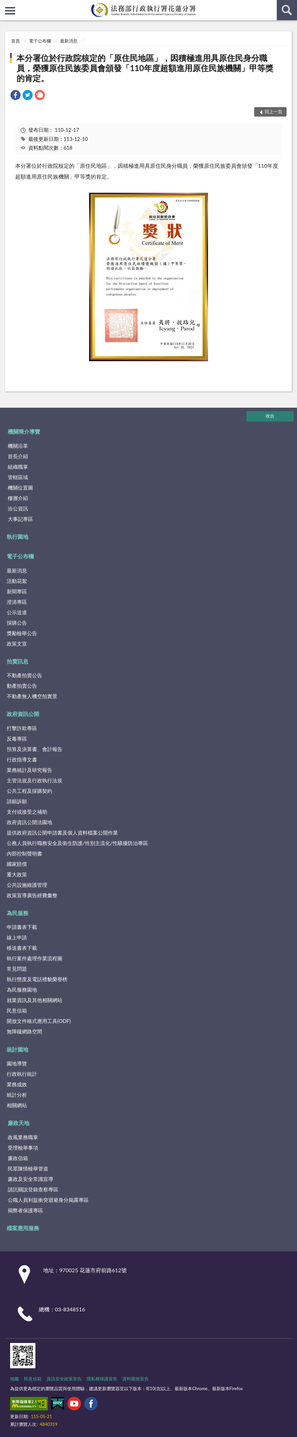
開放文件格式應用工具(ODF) (39, 1021)
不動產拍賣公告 (24, 675)
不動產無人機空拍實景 (32, 696)
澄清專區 (17, 602)
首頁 (15, 40)
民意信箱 (17, 1010)
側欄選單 (10, 10)
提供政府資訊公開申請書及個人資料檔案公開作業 (62, 833)
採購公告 (17, 623)
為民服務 (17, 913)
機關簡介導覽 (24, 431)
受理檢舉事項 (23, 1148)
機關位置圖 (20, 488)
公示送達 (17, 612)
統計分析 (17, 1095)
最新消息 (69, 40)
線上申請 (17, 937)
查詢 (287, 10)
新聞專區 (17, 591)
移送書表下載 (22, 948)
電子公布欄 (40, 40)
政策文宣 (17, 644)
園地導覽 (17, 1063)
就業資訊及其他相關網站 (34, 1000)
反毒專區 (17, 739)
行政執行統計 (22, 1074)
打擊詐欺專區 (22, 728)
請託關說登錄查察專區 (33, 1189)
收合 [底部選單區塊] (270, 415)
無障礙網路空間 (24, 1031)
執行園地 (17, 536)
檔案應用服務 (23, 1228)
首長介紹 (18, 456)
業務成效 (17, 1084)
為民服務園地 (22, 990)
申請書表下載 (22, 927)
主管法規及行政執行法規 (34, 780)
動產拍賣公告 (22, 686)
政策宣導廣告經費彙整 (32, 895)
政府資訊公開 (23, 714)
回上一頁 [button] (273, 111)
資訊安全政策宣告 (64, 1378)
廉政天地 (18, 1123)
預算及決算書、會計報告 (34, 749)
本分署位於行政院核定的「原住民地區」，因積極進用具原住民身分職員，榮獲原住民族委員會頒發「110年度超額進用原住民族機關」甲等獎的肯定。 (145, 68)
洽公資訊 (18, 508)
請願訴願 (17, 801)
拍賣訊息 (17, 661)
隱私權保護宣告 (102, 1378)
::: (5, 5)
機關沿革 (18, 446)
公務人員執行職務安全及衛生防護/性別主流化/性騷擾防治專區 (77, 843)
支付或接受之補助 (27, 812)
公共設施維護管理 (27, 885)
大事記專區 (20, 519)
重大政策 (17, 874)
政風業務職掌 (23, 1137)
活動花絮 (17, 581)
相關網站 (17, 1105)
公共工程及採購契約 (29, 791)
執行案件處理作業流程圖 (34, 958)
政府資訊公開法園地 (29, 822)
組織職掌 (18, 467)
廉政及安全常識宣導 (30, 1179)
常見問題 (17, 969)
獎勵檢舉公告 (22, 633)
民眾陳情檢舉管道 (28, 1168)
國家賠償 (17, 864)
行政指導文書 (22, 759)
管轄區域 (18, 477)
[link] (15, 96)
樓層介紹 (18, 498)
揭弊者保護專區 (25, 1210)
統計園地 (17, 1049)
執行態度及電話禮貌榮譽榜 (37, 979)
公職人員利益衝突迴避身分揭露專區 (48, 1200)
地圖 (14, 1378)
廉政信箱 (18, 1158)
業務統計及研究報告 (29, 770)
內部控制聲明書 (24, 853)
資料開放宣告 (135, 1378)
